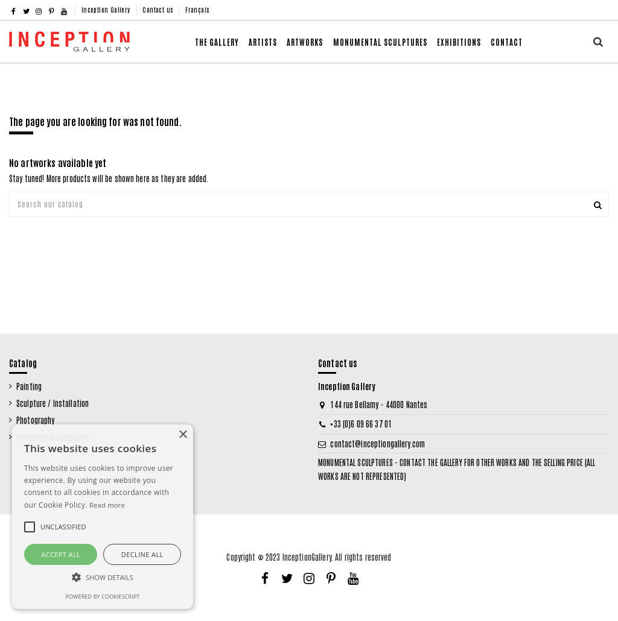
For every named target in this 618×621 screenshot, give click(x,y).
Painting (29, 386)
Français (197, 9)
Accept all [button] (60, 554)
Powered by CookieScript (102, 597)
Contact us (158, 9)
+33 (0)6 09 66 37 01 (361, 423)
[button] (305, 42)
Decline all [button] (142, 554)
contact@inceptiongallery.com (377, 443)
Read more (107, 504)
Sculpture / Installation (52, 403)
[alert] (102, 516)
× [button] (182, 435)
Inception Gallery (106, 9)
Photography (35, 420)
